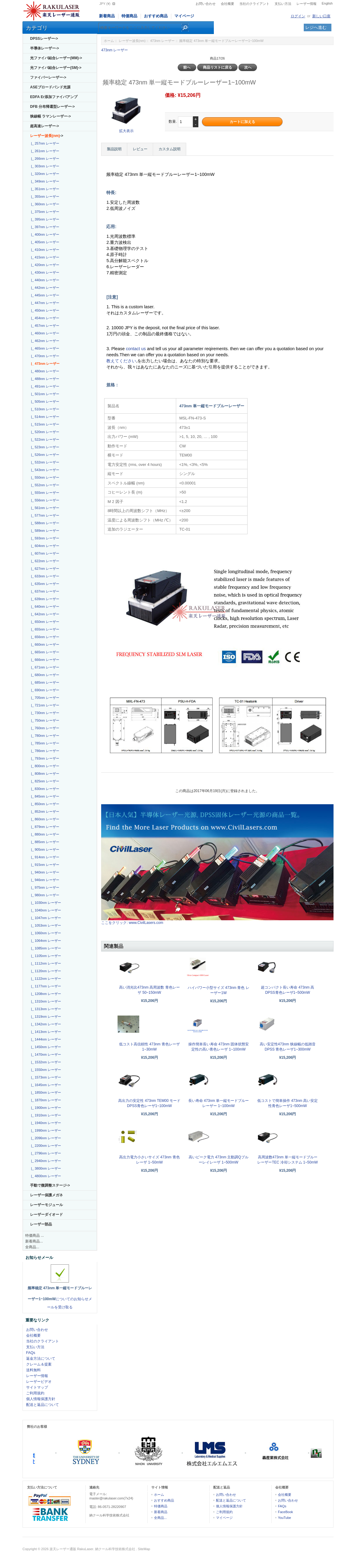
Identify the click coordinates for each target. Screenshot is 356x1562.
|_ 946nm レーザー (44, 880)
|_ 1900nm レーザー (45, 1107)
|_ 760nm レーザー (44, 728)
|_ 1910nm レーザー (45, 1115)
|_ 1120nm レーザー (45, 971)
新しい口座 (321, 16)
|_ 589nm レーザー (44, 530)
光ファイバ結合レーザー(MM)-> (56, 58)
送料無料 (33, 1370)
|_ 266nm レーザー (44, 158)
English (327, 3)
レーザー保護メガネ (46, 1195)
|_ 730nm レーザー (44, 713)
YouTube (284, 1517)
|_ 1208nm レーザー (45, 994)
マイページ (184, 16)
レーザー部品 (41, 1224)
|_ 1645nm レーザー (45, 1085)
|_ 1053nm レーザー (45, 925)
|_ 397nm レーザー (44, 227)
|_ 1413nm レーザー (45, 1032)
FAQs (30, 1353)
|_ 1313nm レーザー (45, 1009)
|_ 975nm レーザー (44, 887)
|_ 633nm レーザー (44, 576)
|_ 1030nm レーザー (45, 902)
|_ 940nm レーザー (44, 872)
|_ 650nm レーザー (44, 622)
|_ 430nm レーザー (44, 272)
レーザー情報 (306, 3)
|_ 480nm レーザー (44, 371)
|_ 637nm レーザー (44, 591)
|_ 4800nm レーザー (45, 1176)
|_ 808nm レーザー (44, 773)
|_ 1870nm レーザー (45, 1100)
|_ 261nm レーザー (44, 151)
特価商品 (129, 16)
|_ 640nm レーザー (44, 606)
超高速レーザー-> (44, 126)
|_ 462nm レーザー (44, 341)
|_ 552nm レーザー (44, 485)
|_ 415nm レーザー (44, 257)
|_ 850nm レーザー (44, 804)
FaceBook (285, 1512)
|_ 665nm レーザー (44, 652)
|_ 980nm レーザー (44, 895)
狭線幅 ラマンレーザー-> (50, 116)
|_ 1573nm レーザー (45, 1077)
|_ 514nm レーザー (44, 417)
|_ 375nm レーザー (44, 212)
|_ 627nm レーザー (44, 568)
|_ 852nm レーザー (44, 811)
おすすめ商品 (156, 16)
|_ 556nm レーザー (44, 500)
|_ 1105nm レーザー (45, 956)
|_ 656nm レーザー (44, 637)
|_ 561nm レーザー (44, 508)
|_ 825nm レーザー (44, 781)
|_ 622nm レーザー (44, 561)
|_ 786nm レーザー (44, 751)
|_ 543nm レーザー (44, 470)
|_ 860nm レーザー (44, 819)
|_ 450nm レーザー (44, 310)
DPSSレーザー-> (44, 38)
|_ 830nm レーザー (44, 789)
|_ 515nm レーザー (44, 424)
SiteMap (144, 1549)
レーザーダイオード (46, 1214)
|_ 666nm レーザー (44, 659)
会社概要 (227, 3)
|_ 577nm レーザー (44, 515)
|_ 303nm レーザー (44, 166)
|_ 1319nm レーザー (45, 1016)
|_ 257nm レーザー (44, 143)
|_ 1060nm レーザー (45, 933)
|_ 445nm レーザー (44, 295)
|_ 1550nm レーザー (45, 1070)
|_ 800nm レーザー (44, 766)
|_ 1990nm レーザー (45, 1130)
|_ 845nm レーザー (44, 796)
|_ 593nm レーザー (44, 538)
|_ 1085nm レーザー (45, 948)
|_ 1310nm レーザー (45, 1001)
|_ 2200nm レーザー (45, 1145)
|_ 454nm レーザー (44, 318)
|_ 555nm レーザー (44, 492)
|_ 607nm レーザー (44, 553)
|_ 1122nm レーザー (45, 978)
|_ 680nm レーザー (44, 675)
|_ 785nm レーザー (44, 743)
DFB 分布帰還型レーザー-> (52, 106)
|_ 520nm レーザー (44, 432)
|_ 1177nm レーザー (45, 986)
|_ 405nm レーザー (44, 242)
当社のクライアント (254, 3)
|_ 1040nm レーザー (45, 910)
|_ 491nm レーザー (44, 386)
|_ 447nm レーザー (44, 303)
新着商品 (107, 16)
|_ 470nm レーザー (44, 356)
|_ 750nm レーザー (44, 720)
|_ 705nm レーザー (44, 697)
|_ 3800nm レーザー (45, 1168)
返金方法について (40, 1358)
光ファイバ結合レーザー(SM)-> (55, 68)
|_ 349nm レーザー (44, 181)
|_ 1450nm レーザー (45, 1047)
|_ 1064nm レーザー (45, 940)
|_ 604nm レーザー (44, 546)
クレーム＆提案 (39, 1364)
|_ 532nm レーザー (44, 462)
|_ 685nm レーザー (44, 682)
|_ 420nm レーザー (44, 265)
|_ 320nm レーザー (44, 174)
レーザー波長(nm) (132, 41)
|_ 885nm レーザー (44, 842)
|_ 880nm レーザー (44, 834)
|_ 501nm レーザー (44, 394)
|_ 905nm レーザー (44, 849)
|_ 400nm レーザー (44, 234)
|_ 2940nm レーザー (45, 1161)
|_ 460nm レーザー (44, 333)
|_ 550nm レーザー (44, 477)
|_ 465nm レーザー (44, 348)
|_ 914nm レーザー (44, 857)
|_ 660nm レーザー (44, 644)
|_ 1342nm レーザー (45, 1024)
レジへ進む (316, 27)
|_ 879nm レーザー (44, 827)
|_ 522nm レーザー (44, 439)
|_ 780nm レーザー (44, 735)
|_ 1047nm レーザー (45, 918)
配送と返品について (42, 1405)
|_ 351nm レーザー (44, 189)
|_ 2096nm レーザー (45, 1138)
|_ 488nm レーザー (44, 379)
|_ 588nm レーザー (44, 523)
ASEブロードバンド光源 (50, 87)
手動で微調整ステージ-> (50, 1185)
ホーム (109, 41)
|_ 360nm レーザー (44, 204)
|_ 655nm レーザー (44, 629)
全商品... (32, 1247)
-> (46, 136)
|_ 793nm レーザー (44, 758)
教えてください (121, 360)
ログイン (298, 16)
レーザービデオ (39, 1381)
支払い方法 (283, 3)
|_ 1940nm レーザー (45, 1123)
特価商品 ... (34, 1235)
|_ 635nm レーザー (44, 584)
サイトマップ (37, 1387)
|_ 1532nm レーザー (45, 1062)
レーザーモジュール (46, 1205)
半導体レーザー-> (44, 48)
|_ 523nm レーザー (44, 447)
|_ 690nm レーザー (44, 690)
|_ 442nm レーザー (44, 287)
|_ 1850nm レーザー (45, 1092)
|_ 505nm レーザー (44, 401)
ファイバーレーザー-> (48, 77)
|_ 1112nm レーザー (45, 963)
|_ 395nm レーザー (44, 219)
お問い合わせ (206, 3)
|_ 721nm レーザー (44, 705)
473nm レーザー (162, 41)
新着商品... (34, 1241)
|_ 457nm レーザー (44, 325)
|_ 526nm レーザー (44, 454)
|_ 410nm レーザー (44, 249)
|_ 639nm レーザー (44, 599)
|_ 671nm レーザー (44, 667)
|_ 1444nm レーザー (45, 1039)
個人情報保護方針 (40, 1399)
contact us (136, 348)
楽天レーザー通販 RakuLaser (71, 1549)
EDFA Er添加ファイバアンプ (53, 97)
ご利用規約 (35, 1393)
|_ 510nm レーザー (44, 409)
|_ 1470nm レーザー (45, 1054)
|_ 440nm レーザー (44, 280)
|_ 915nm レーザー (44, 864)
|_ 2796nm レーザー (45, 1153)
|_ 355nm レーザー (44, 196)
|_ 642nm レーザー (44, 614)
